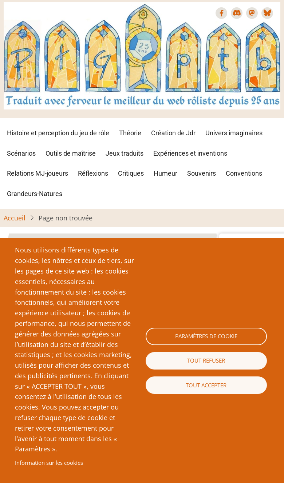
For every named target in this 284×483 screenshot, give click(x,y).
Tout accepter (206, 385)
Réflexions (93, 173)
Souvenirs (201, 173)
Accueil (14, 217)
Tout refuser (206, 360)
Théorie (130, 133)
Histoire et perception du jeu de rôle (58, 133)
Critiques (131, 173)
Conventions (244, 173)
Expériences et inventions (190, 153)
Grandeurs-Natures (34, 193)
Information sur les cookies (49, 462)
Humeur (165, 173)
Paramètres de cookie (206, 336)
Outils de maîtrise (71, 153)
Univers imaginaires (234, 133)
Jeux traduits (124, 153)
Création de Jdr (173, 133)
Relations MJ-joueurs (37, 173)
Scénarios (21, 153)
